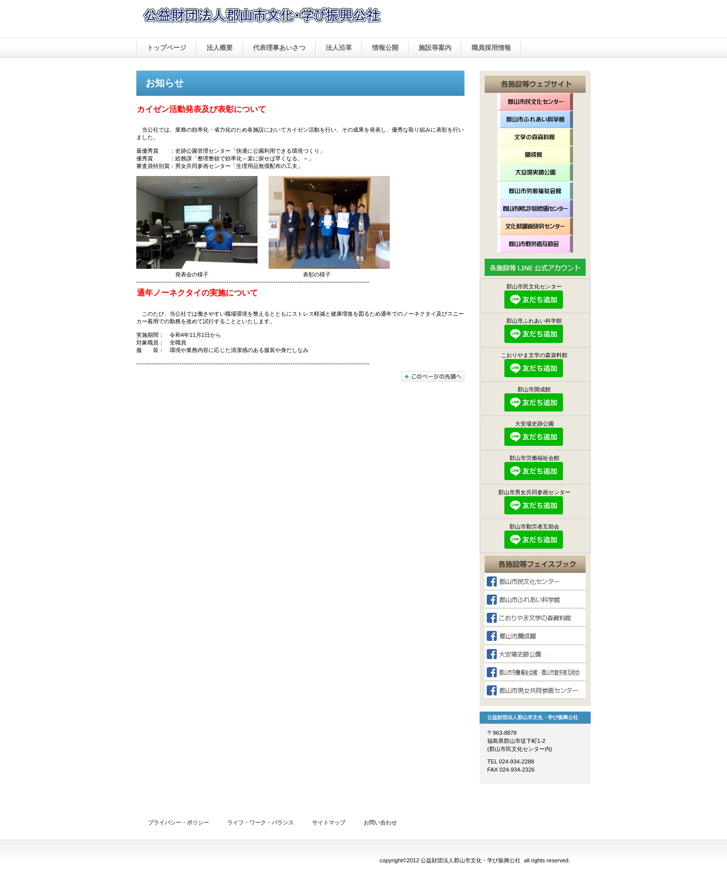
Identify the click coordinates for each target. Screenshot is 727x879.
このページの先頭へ (432, 376)
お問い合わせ (380, 822)
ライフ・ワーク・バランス (260, 822)
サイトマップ (328, 822)
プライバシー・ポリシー (178, 822)
